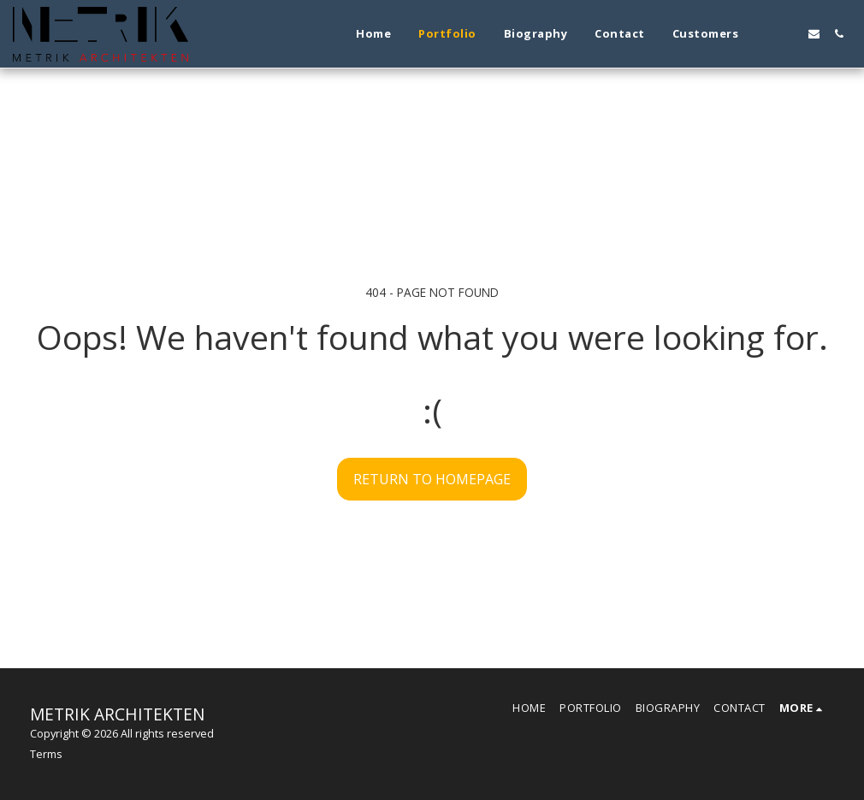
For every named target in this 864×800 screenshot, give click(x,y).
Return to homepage (432, 479)
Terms (46, 753)
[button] (764, 33)
